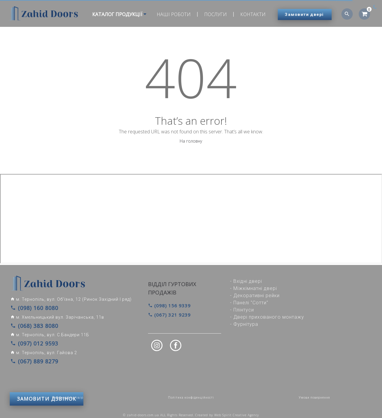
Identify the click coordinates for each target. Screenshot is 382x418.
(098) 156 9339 (167, 305)
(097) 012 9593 (30, 341)
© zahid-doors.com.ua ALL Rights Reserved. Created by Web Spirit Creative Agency (191, 411)
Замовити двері (304, 14)
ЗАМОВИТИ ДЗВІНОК (46, 376)
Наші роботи (171, 14)
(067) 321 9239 (167, 314)
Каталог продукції (117, 14)
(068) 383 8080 (30, 324)
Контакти (250, 14)
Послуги (213, 14)
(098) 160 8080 (30, 307)
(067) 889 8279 (30, 357)
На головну (191, 141)
